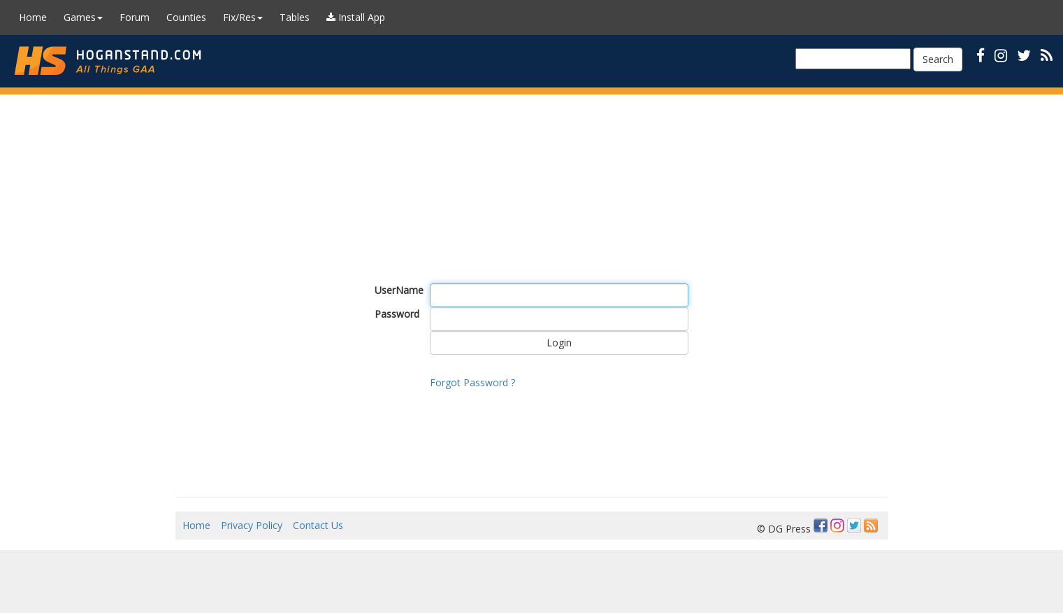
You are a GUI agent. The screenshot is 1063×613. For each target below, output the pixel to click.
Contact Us (318, 525)
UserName (397, 290)
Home (33, 17)
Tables (295, 17)
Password (397, 313)
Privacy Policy (251, 525)
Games (83, 17)
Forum (135, 17)
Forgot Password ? (472, 382)
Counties (186, 17)
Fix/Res (243, 17)
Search (938, 59)
